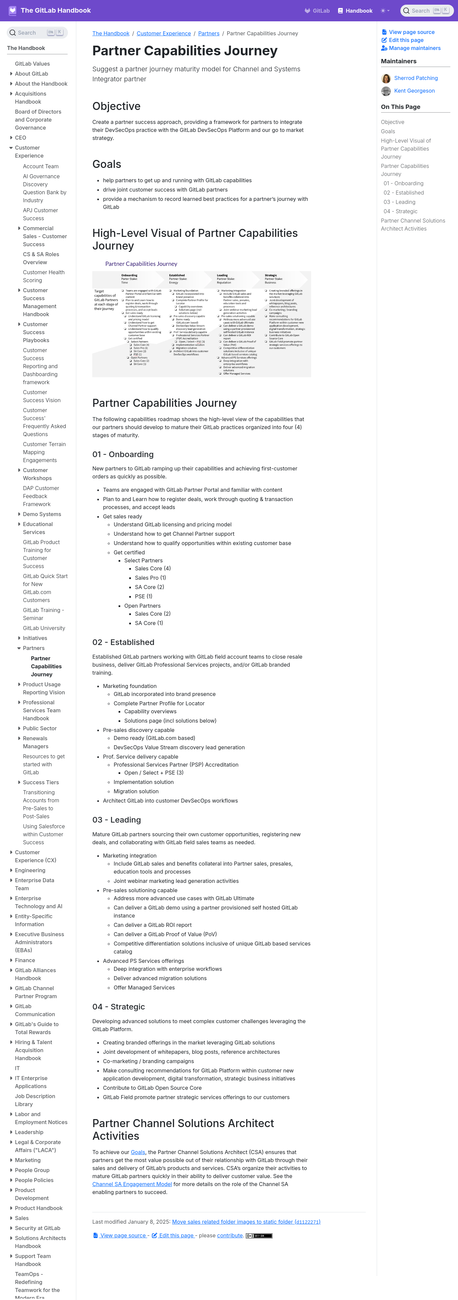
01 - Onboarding (404, 183)
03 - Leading (400, 202)
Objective (392, 122)
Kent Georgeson (408, 91)
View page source (408, 32)
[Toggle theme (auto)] (385, 10)
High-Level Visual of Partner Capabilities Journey (406, 148)
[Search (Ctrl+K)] (427, 11)
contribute (230, 1235)
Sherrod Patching (409, 79)
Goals (388, 131)
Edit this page (402, 40)
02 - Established (404, 192)
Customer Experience (164, 33)
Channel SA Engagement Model (132, 1184)
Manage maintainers (411, 48)
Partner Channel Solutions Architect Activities (413, 224)
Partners (209, 33)
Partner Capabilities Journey (405, 170)
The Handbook (111, 33)
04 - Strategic (401, 211)
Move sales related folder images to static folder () (246, 1221)
